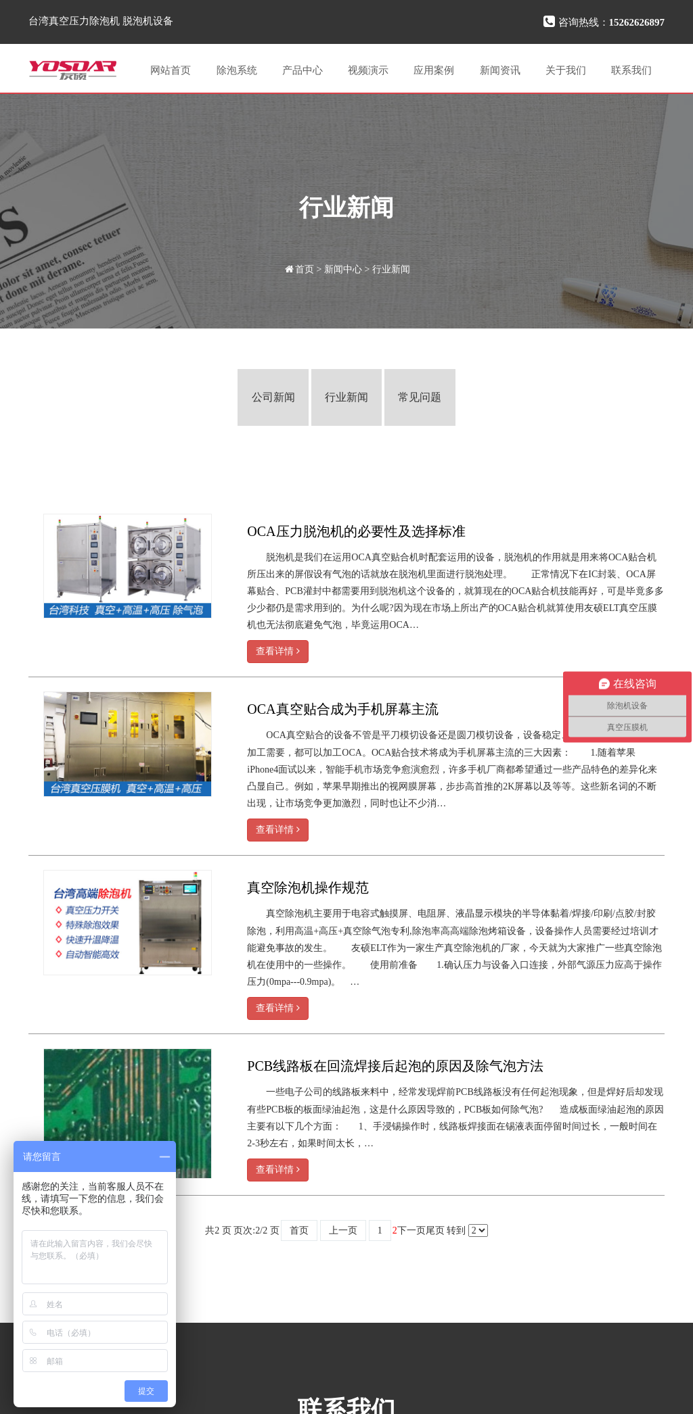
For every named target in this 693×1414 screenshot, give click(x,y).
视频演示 (368, 70)
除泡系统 (237, 70)
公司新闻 (273, 397)
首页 (304, 269)
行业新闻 (391, 269)
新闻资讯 (500, 70)
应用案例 (433, 70)
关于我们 (565, 70)
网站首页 (170, 70)
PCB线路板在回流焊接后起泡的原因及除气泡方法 (395, 1065)
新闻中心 (343, 269)
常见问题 (419, 397)
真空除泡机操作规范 (308, 887)
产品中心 (302, 70)
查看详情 (278, 651)
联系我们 (631, 70)
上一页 (343, 1230)
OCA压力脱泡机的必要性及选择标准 (356, 531)
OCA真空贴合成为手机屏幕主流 (342, 709)
